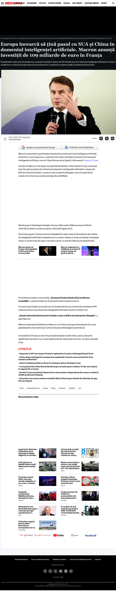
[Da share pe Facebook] (101, 138)
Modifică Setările (58, 565)
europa (45, 388)
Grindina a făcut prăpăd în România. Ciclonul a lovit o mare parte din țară (70, 480)
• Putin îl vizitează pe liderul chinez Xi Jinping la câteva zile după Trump (49, 363)
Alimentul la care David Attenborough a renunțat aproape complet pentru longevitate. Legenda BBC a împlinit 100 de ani (27, 510)
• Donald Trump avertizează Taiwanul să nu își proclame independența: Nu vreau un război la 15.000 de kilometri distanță (58, 373)
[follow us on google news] (26, 535)
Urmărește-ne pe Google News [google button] (79, 147)
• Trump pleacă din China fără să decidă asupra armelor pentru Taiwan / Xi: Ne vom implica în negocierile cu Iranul (57, 368)
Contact (98, 559)
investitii (72, 388)
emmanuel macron (33, 388)
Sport (104, 3)
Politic (42, 3)
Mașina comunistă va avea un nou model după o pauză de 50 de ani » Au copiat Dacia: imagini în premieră (70, 465)
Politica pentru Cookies (40, 559)
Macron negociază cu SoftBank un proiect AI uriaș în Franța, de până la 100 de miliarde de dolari (70, 250)
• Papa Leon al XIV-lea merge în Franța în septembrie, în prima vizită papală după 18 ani (55, 354)
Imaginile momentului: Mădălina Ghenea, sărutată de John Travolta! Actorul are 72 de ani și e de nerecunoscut (27, 495)
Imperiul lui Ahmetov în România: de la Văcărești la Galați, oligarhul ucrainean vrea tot (27, 452)
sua (79, 388)
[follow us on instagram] (75, 535)
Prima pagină (5, 38)
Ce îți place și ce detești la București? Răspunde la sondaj (27, 464)
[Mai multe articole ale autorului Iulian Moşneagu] (5, 138)
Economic (32, 3)
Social (66, 3)
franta (53, 388)
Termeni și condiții (59, 559)
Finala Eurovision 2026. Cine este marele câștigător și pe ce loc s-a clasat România (27, 480)
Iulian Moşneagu (15, 139)
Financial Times (90, 160)
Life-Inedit (77, 3)
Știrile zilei (19, 3)
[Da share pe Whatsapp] (112, 138)
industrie (62, 388)
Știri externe (54, 3)
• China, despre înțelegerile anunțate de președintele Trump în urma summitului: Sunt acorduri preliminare (55, 358)
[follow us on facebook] (91, 535)
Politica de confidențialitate (80, 559)
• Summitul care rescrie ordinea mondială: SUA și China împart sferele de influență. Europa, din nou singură (58, 379)
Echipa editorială (21, 559)
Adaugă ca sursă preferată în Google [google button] (38, 147)
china (21, 388)
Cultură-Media (92, 3)
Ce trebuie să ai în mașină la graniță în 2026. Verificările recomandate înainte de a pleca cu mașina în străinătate (70, 510)
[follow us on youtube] (59, 535)
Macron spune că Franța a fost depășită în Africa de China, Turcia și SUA (27, 250)
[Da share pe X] (107, 138)
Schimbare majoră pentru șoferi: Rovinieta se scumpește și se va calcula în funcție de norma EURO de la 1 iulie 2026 (27, 525)
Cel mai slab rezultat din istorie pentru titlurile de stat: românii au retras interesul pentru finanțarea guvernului (70, 452)
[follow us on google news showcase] (42, 535)
